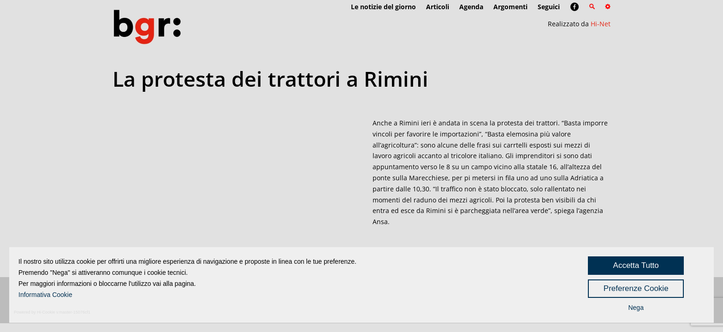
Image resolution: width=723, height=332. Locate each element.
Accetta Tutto (636, 265)
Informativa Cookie (45, 294)
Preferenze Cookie (636, 288)
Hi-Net (600, 23)
